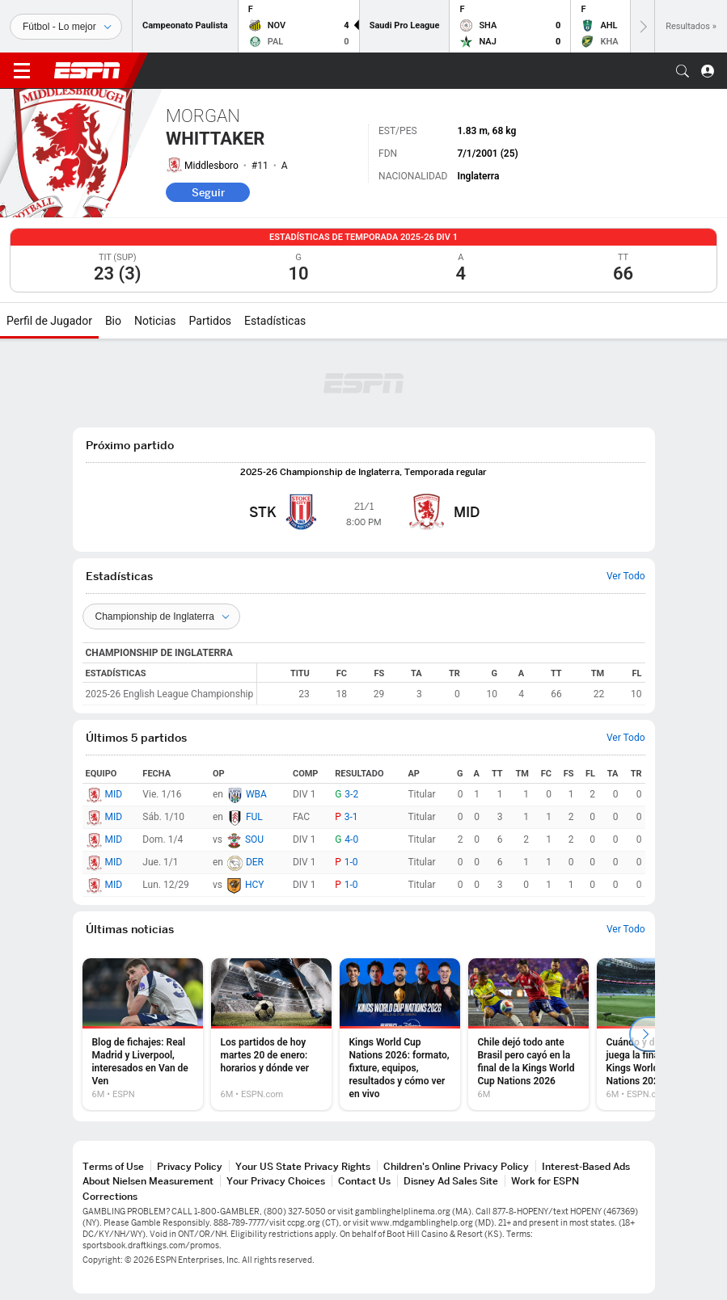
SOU (254, 839)
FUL (254, 816)
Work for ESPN (545, 1181)
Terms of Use (113, 1166)
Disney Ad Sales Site (451, 1181)
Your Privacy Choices (275, 1181)
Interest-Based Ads (586, 1166)
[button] (682, 71)
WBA (256, 794)
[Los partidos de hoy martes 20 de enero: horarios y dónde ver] (271, 1034)
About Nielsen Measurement (147, 1181)
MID (114, 794)
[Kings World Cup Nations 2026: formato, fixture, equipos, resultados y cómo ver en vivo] (400, 1034)
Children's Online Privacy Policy (456, 1166)
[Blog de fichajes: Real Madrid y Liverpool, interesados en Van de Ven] (142, 1034)
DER (255, 862)
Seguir (208, 192)
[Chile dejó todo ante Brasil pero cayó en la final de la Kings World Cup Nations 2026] (528, 1034)
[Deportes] (66, 27)
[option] (142, 1034)
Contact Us (364, 1181)
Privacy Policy (189, 1166)
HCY (254, 884)
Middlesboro (211, 165)
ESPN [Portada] (87, 70)
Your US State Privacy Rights (302, 1166)
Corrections (109, 1196)
